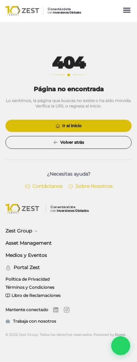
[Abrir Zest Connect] (120, 345)
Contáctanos (44, 186)
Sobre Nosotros (90, 186)
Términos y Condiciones (29, 287)
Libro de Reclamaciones (33, 295)
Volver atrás (68, 142)
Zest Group (22, 231)
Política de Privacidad (27, 279)
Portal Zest (22, 267)
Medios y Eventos (26, 255)
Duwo (120, 335)
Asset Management (28, 243)
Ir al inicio (68, 125)
